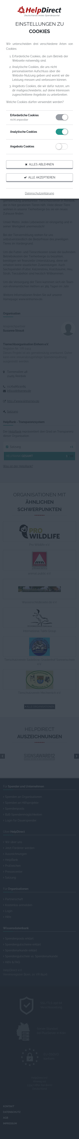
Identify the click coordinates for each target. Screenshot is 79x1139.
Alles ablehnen (39, 164)
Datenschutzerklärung (39, 193)
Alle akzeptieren (39, 177)
